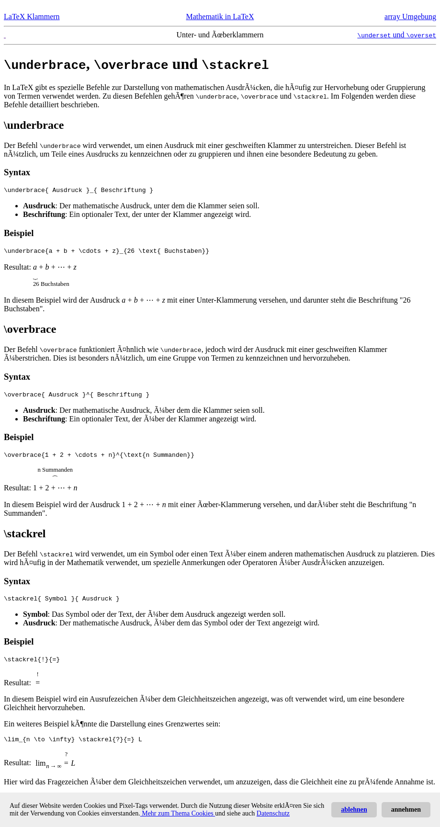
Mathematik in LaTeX (220, 16)
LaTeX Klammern (32, 16)
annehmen (406, 809)
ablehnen (354, 809)
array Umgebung (410, 16)
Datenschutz (273, 813)
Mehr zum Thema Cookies (177, 813)
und (396, 35)
